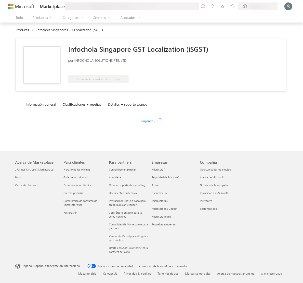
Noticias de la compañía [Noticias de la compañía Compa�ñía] (214, 185)
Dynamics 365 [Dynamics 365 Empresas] (160, 193)
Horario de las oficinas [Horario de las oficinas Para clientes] (77, 169)
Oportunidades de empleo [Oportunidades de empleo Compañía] (215, 169)
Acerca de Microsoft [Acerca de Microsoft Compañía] (212, 177)
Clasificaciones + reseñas (82, 104)
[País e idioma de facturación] (257, 6)
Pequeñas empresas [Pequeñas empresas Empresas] (163, 224)
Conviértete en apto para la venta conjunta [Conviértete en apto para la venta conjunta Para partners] (125, 214)
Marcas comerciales (198, 273)
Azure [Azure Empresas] (155, 185)
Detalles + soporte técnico (127, 104)
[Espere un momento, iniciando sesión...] (288, 6)
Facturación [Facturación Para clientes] (70, 212)
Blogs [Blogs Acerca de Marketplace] (18, 177)
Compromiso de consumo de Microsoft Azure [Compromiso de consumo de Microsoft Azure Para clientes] (80, 203)
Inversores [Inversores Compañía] (206, 201)
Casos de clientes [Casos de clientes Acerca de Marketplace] (25, 185)
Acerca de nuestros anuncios (235, 273)
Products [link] (22, 29)
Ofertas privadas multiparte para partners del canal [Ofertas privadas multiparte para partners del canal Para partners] (128, 250)
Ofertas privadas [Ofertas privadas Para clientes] (73, 193)
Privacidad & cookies (137, 273)
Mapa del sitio (87, 273)
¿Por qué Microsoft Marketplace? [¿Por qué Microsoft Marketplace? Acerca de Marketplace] (34, 169)
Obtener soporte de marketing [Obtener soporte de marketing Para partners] (127, 185)
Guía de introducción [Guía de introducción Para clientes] (76, 177)
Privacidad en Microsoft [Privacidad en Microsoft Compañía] (214, 193)
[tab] (42, 104)
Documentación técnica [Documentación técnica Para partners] (123, 193)
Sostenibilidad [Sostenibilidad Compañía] (208, 208)
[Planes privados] (232, 6)
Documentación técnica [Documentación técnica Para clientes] (78, 185)
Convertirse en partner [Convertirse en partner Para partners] (122, 169)
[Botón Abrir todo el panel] (16, 18)
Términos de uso (168, 273)
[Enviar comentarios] (203, 6)
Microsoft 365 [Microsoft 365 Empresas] (160, 201)
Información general (41, 104)
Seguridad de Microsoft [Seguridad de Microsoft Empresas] (165, 177)
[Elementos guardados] (222, 6)
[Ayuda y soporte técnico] (213, 6)
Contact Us (110, 273)
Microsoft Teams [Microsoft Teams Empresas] (161, 216)
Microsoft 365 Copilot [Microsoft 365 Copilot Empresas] (164, 208)
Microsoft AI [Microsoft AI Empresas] (159, 169)
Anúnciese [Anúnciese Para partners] (115, 177)
